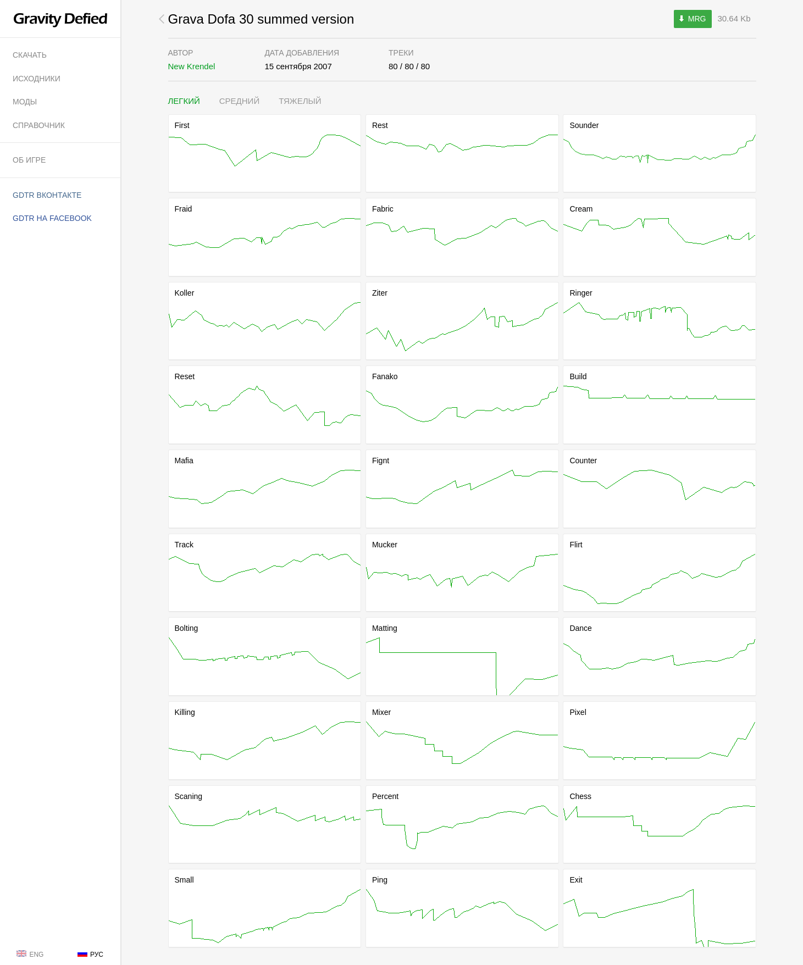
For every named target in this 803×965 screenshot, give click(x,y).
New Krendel (191, 66)
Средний (239, 101)
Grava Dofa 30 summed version (261, 19)
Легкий (184, 101)
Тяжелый (300, 101)
